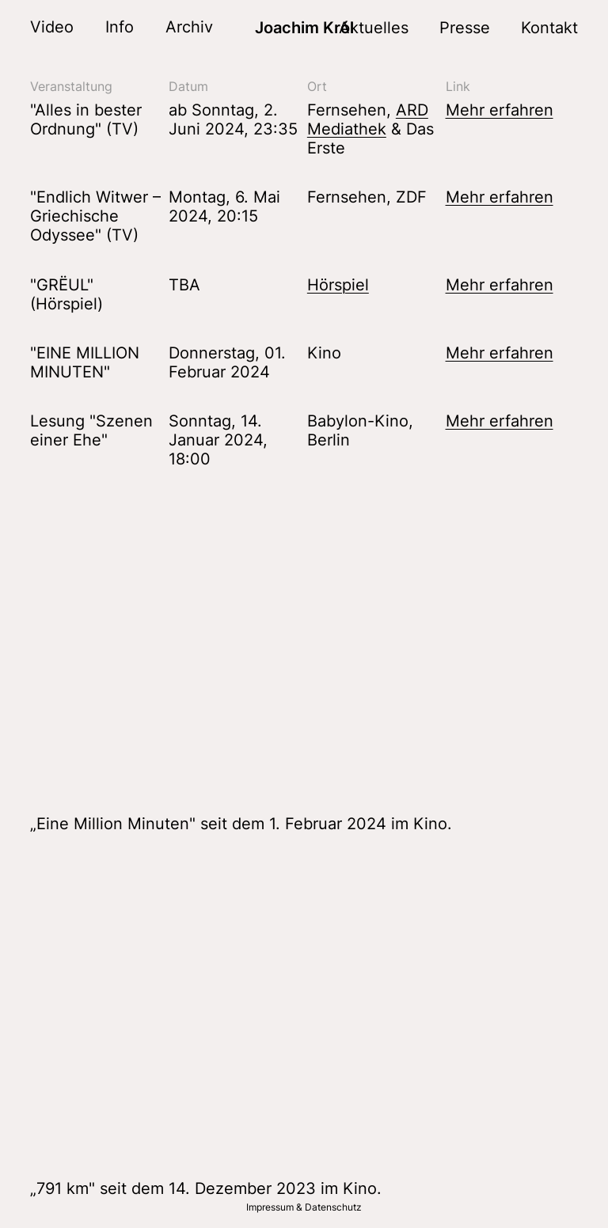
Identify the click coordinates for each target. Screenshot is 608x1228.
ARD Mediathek (367, 119)
